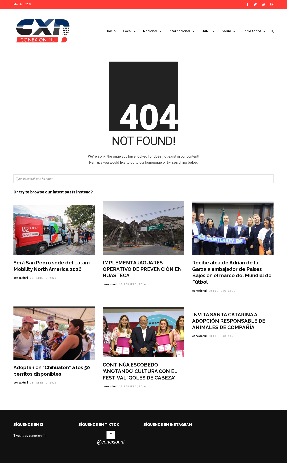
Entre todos (251, 31)
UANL (206, 31)
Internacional (179, 31)
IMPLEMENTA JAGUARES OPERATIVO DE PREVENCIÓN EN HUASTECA (142, 272)
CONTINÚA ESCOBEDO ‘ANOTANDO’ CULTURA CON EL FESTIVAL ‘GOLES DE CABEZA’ (140, 374)
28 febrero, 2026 (43, 281)
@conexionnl (110, 445)
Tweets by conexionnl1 (29, 439)
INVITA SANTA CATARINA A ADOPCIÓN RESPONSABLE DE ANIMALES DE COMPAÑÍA (228, 324)
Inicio (111, 31)
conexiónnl (20, 281)
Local (127, 31)
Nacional (150, 31)
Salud (226, 31)
